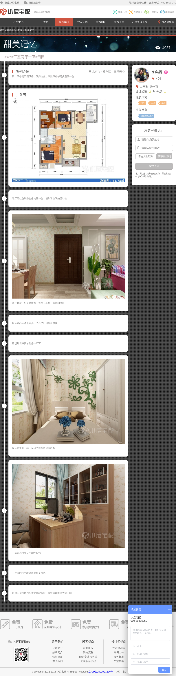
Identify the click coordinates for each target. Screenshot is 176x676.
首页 (45, 22)
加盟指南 (119, 661)
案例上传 (119, 652)
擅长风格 (141, 97)
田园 (20, 30)
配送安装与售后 (88, 656)
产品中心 (18, 22)
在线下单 (119, 22)
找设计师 (82, 22)
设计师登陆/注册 (138, 2)
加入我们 (57, 661)
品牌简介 (57, 652)
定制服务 (88, 647)
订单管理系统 (139, 22)
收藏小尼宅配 (12, 2)
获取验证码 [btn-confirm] (164, 156)
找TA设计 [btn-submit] (154, 166)
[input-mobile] (154, 148)
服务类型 (141, 109)
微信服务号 (35, 2)
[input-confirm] (145, 156)
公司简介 (57, 647)
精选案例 (64, 22)
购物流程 (88, 652)
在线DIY (100, 22)
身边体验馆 (168, 22)
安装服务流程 (88, 661)
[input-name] (154, 139)
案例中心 (11, 30)
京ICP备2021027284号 (100, 671)
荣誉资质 (57, 656)
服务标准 (119, 656)
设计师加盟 (118, 647)
